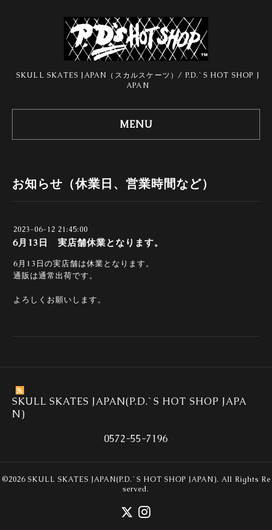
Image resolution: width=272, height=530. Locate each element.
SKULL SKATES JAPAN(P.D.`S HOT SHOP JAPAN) (122, 479)
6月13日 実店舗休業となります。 (88, 242)
